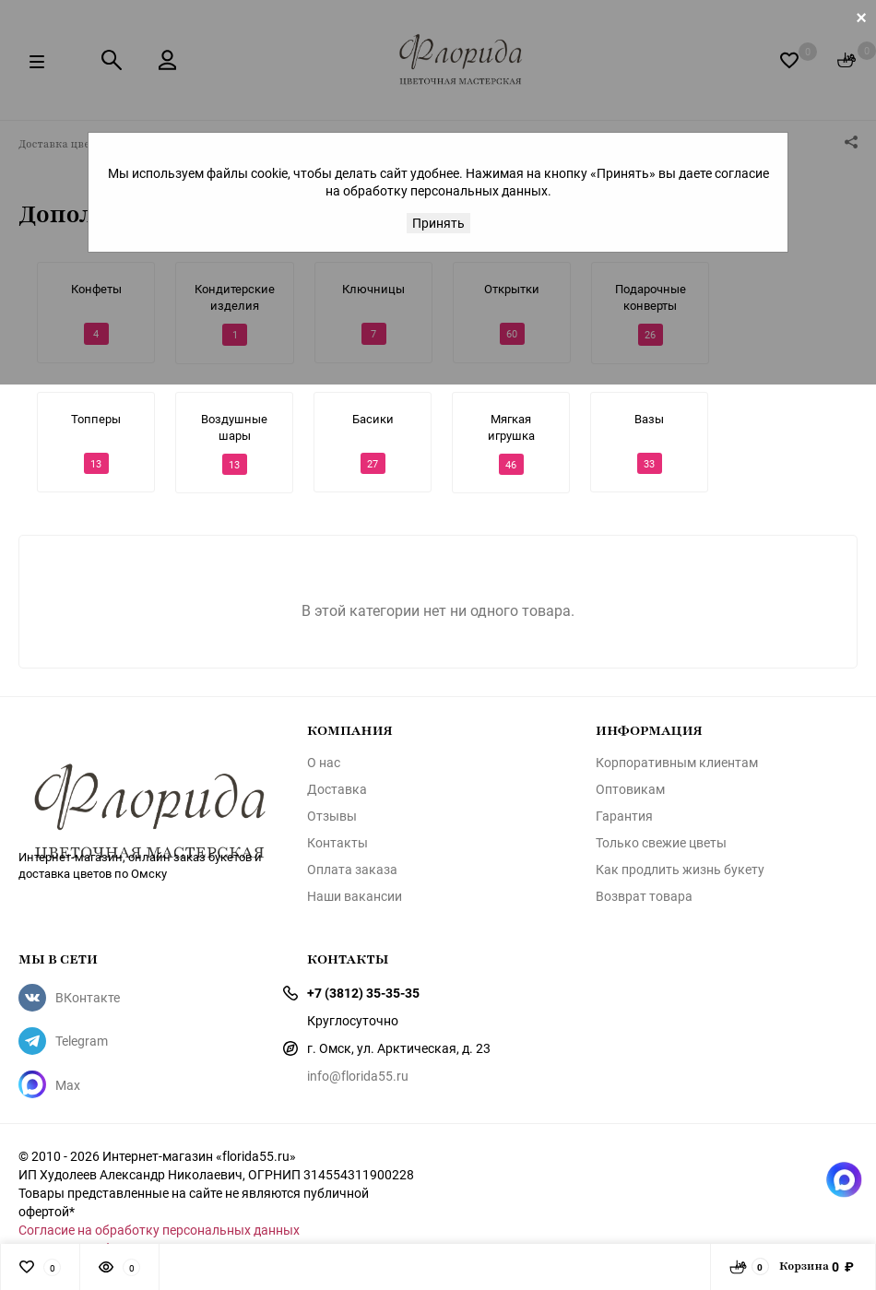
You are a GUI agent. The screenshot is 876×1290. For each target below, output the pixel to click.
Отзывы (332, 816)
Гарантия (624, 816)
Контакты (337, 842)
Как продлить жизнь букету (680, 869)
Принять (438, 222)
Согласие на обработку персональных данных (159, 1229)
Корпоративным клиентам (677, 762)
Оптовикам (630, 789)
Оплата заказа (352, 869)
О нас (323, 762)
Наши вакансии (354, 896)
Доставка (337, 789)
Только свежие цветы (661, 842)
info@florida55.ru (357, 1075)
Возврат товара (644, 896)
